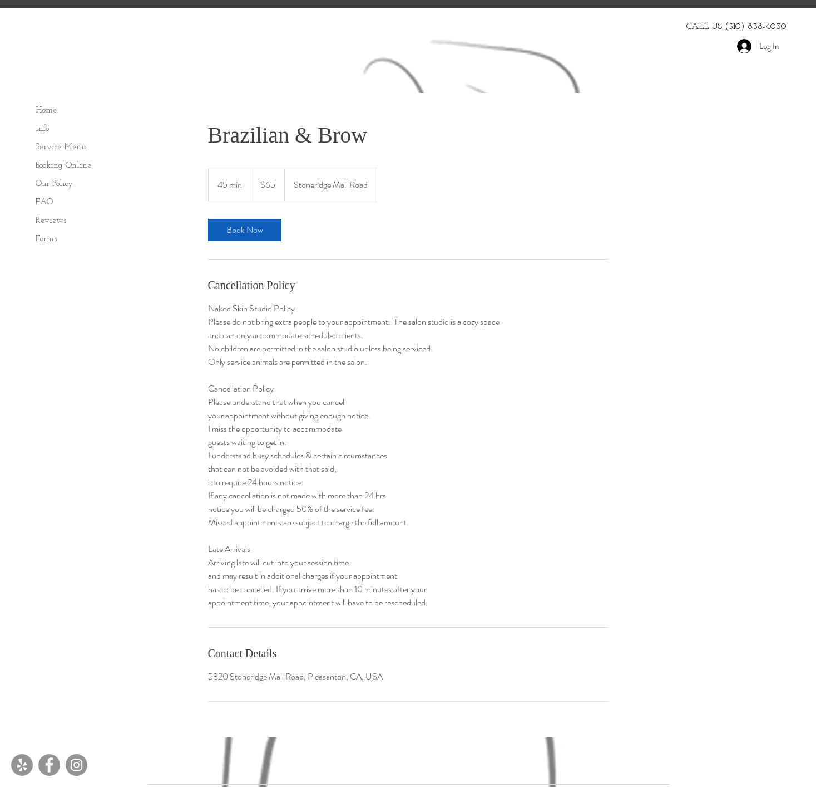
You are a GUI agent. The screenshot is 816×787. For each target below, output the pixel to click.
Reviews (51, 221)
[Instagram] (76, 765)
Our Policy (54, 184)
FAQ (44, 202)
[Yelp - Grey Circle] (22, 765)
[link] (244, 230)
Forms (46, 239)
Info (42, 129)
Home (46, 110)
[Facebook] (49, 765)
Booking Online (63, 166)
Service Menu (61, 147)
